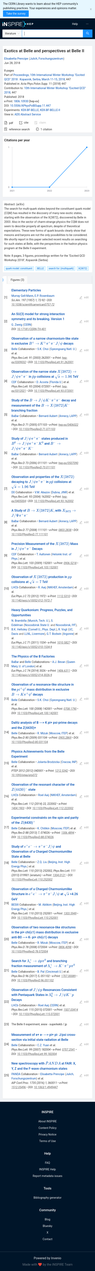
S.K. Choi (42, 349)
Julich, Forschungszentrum (46, 58)
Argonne (68, 633)
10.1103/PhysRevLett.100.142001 (37, 713)
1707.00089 (68, 976)
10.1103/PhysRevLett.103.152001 (37, 567)
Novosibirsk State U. (37, 625)
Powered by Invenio (47, 1258)
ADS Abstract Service (28, 114)
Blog (47, 1219)
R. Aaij (42, 587)
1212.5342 (61, 770)
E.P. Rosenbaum (44, 295)
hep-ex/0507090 (68, 463)
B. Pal (41, 971)
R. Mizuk (42, 733)
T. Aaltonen (43, 554)
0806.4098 (64, 947)
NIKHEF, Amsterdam (60, 587)
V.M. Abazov (42, 492)
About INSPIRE (47, 1121)
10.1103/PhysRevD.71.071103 (37, 429)
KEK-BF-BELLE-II (50, 110)
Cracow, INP (68, 762)
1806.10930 (21, 101)
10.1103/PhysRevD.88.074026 (35, 837)
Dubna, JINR (59, 492)
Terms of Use (47, 1141)
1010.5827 (63, 642)
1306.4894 (67, 832)
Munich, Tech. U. (38, 620)
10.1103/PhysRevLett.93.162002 (53, 501)
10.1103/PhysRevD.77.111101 (29, 534)
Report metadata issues (47, 1176)
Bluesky (47, 1226)
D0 (13, 492)
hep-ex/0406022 (68, 424)
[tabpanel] (47, 691)
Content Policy (47, 1127)
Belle (14, 349)
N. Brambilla (19, 620)
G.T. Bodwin (54, 633)
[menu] (72, 23)
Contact (47, 1239)
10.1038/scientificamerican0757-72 (32, 304)
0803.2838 (64, 530)
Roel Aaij (43, 795)
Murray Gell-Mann (22, 295)
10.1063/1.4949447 (46, 1087)
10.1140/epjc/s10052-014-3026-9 (31, 675)
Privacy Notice (47, 1134)
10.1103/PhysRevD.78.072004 (29, 951)
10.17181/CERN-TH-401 (31, 329)
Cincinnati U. (54, 971)
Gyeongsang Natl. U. (63, 349)
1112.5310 (63, 596)
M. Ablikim (45, 904)
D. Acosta (42, 382)
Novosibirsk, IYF (66, 625)
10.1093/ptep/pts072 (24, 775)
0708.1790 (70, 708)
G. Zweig (16, 324)
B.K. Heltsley (19, 629)
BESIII (15, 904)
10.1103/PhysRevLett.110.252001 (37, 917)
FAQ (47, 1162)
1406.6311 (63, 670)
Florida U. (56, 382)
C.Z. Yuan (43, 1045)
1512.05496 (18, 1087)
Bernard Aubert (48, 416)
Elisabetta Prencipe (16, 58)
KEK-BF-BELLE (30, 110)
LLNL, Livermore (34, 633)
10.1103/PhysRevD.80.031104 (29, 742)
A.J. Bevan (58, 662)
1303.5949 (70, 913)
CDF (14, 382)
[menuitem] (75, 23)
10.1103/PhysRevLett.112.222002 (52, 808)
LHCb (14, 587)
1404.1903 (17, 808)
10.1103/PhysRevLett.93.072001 (53, 390)
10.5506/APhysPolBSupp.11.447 (30, 105)
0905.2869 (64, 737)
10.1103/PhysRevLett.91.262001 (53, 362)
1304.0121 (59, 875)
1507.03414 (71, 1009)
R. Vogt (62, 629)
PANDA (15, 1074)
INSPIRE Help (47, 1169)
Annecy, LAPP (67, 416)
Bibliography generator (47, 1197)
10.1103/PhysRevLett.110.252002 (31, 879)
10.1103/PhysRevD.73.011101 (37, 467)
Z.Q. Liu (42, 862)
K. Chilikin (43, 828)
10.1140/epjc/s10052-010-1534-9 (31, 647)
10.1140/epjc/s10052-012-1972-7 (31, 600)
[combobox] (52, 33)
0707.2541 (68, 1049)
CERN (27, 324)
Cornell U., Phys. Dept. (42, 629)
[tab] (16, 280)
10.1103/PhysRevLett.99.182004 (37, 1054)
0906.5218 (70, 563)
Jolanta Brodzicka (48, 762)
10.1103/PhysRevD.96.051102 (35, 980)
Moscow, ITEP (58, 733)
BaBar (15, 416)
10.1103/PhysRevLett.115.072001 (39, 1014)
